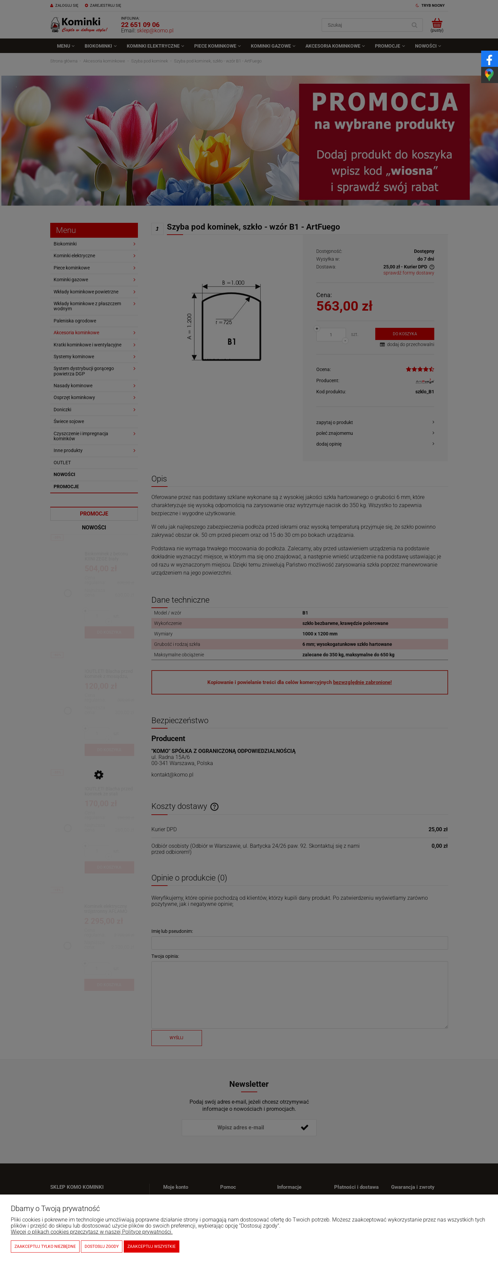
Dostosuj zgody (102, 1246)
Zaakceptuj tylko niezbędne (45, 1246)
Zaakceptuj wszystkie (151, 1246)
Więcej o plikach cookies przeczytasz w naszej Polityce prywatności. (92, 1232)
